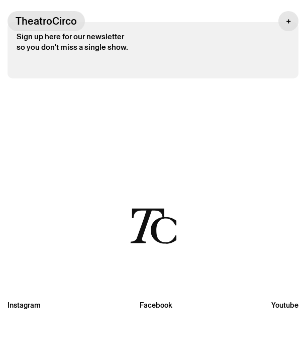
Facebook (156, 305)
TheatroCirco (46, 21)
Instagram (24, 305)
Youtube (284, 305)
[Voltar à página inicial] (153, 225)
